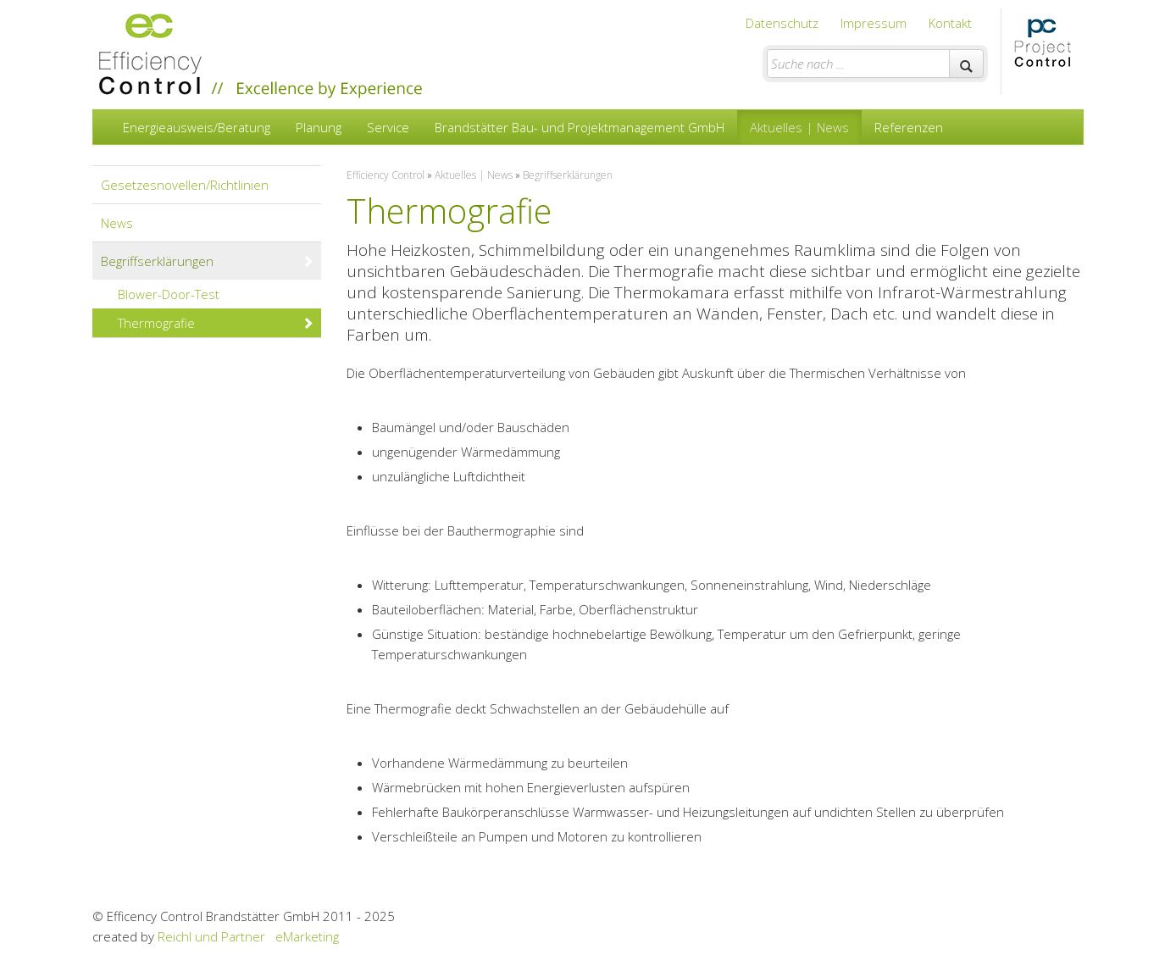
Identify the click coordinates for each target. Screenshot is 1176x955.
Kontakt (950, 22)
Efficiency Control (385, 175)
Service (388, 127)
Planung (318, 127)
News (117, 222)
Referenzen (908, 127)
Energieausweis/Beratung (196, 127)
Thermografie (216, 322)
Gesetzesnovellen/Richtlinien (185, 184)
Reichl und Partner (211, 936)
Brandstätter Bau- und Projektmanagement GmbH (579, 127)
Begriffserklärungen (207, 261)
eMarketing (307, 936)
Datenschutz (782, 22)
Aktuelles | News (799, 127)
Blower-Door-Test (216, 294)
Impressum (873, 22)
